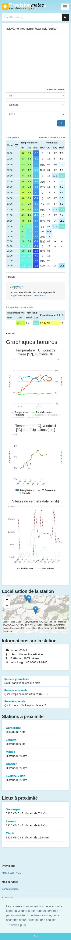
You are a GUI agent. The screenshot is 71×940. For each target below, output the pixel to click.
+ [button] (7, 600)
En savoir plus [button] (16, 925)
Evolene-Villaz (35, 778)
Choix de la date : (56, 90)
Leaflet (6, 622)
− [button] (7, 606)
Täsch (35, 835)
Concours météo (10, 889)
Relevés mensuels (35, 692)
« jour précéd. (12, 137)
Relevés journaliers (35, 681)
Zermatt (35, 742)
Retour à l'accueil (24, 6)
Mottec (35, 754)
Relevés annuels (35, 703)
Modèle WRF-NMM (11, 873)
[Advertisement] (35, 60)
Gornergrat (35, 730)
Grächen (35, 766)
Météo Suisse (39, 295)
